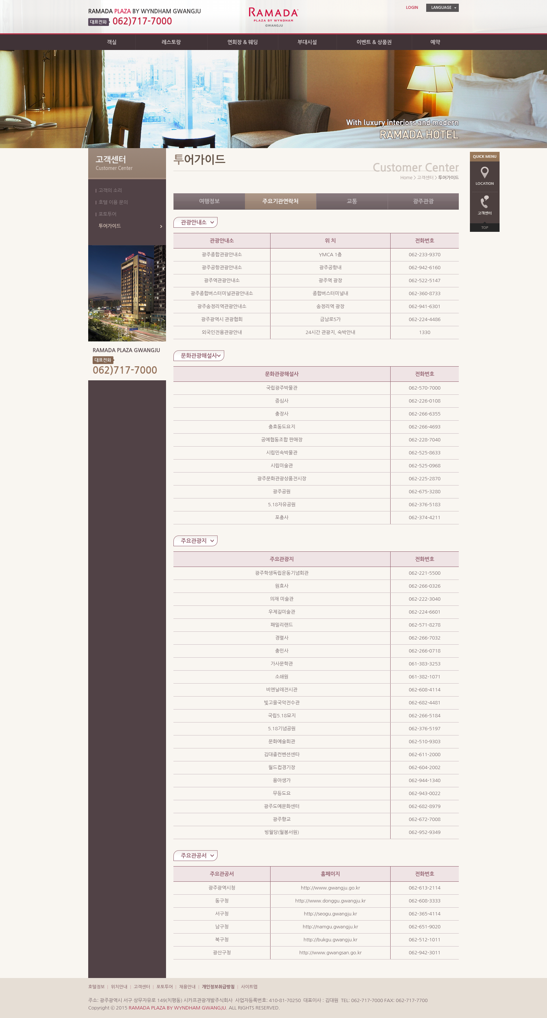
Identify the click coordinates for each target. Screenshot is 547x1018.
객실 (112, 42)
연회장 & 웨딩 (242, 42)
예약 (435, 42)
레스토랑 (171, 42)
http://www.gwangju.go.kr (330, 887)
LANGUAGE (441, 7)
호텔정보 (96, 987)
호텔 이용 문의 (113, 202)
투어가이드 (110, 226)
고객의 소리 (110, 190)
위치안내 (119, 987)
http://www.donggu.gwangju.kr (330, 900)
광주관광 (423, 201)
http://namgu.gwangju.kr (330, 926)
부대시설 (307, 42)
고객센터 (142, 987)
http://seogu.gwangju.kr (330, 913)
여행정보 (209, 201)
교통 (352, 201)
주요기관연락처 (280, 201)
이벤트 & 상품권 (374, 42)
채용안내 (187, 987)
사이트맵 (249, 987)
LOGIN (412, 8)
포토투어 (107, 214)
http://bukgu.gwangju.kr (330, 939)
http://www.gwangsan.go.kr (330, 952)
